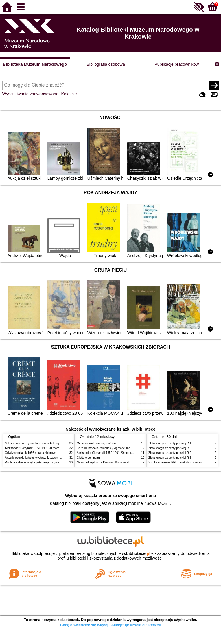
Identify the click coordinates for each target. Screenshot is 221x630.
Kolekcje (69, 94)
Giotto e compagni (88, 457)
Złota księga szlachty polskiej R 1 (169, 443)
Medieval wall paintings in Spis (96, 443)
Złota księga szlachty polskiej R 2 (169, 452)
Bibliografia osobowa (105, 64)
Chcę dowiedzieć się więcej (84, 625)
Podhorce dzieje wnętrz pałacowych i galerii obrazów (39, 462)
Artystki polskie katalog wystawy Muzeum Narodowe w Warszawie (47, 457)
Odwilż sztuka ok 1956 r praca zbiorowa (30, 452)
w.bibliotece (136, 553)
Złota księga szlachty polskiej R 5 (169, 457)
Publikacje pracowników (176, 64)
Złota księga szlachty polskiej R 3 (169, 448)
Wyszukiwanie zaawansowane (30, 94)
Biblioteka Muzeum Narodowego (35, 64)
